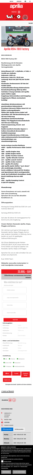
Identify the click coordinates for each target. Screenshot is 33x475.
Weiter (15, 320)
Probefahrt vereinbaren (11, 290)
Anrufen (16, 373)
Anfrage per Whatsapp (25, 374)
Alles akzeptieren (19, 472)
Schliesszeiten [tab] (19, 429)
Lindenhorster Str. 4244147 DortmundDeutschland (7, 415)
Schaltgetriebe (22, 350)
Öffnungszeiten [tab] (7, 429)
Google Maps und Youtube (7, 461)
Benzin (20, 345)
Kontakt (11, 1)
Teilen (7, 373)
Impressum (19, 1)
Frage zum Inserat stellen (11, 313)
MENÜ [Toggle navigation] (16, 12)
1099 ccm (21, 330)
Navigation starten (7, 380)
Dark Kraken (22, 335)
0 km (19, 325)
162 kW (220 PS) (23, 328)
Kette (19, 348)
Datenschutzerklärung (6, 453)
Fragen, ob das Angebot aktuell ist (12, 298)
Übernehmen (6, 472)
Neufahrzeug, (22, 343)
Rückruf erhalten (10, 305)
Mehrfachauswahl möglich (8, 285)
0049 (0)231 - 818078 (7, 420)
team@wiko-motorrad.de (8, 425)
